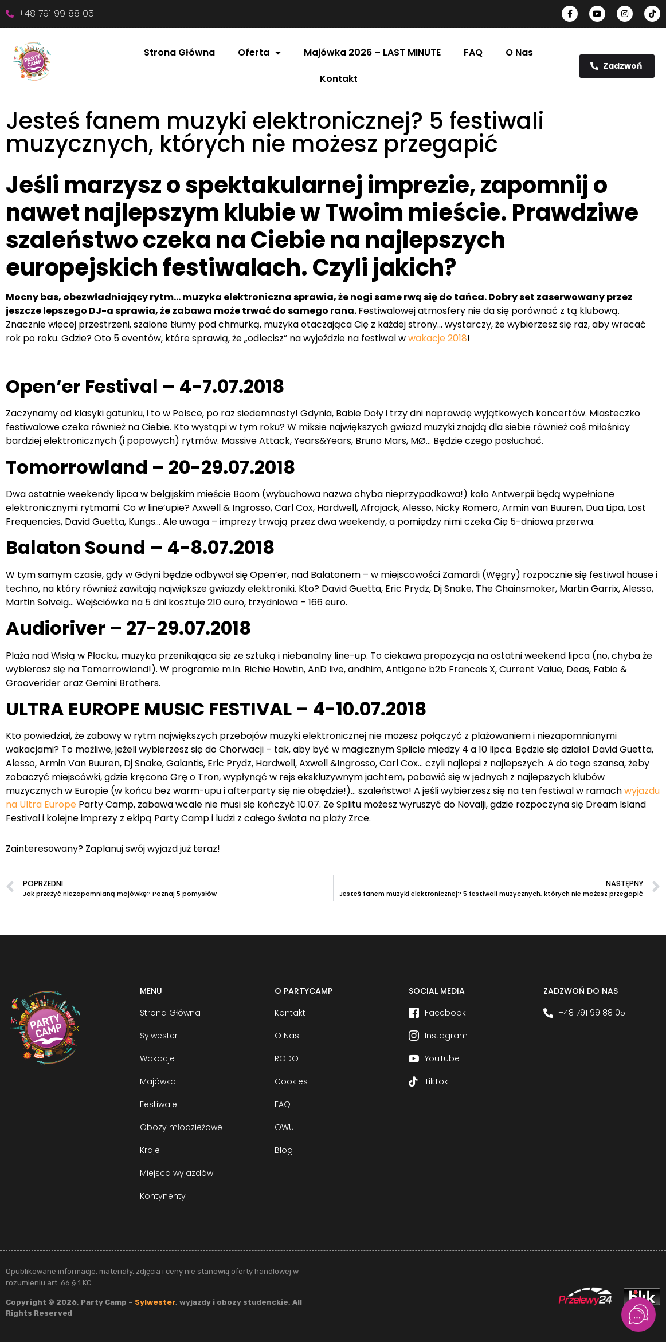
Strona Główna (179, 52)
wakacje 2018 (437, 338)
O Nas (519, 52)
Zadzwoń (616, 66)
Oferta (259, 52)
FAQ (473, 52)
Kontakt (339, 78)
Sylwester (155, 1302)
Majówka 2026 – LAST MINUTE (372, 52)
